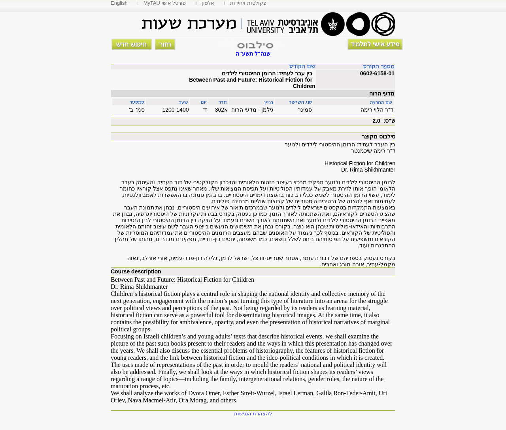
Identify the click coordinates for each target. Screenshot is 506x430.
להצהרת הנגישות (253, 414)
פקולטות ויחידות (248, 3)
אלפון (208, 3)
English (119, 3)
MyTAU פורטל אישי (164, 3)
